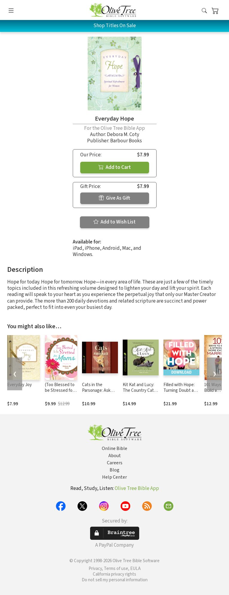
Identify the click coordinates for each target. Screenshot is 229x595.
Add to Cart (114, 167)
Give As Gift (114, 198)
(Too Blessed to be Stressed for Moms (60, 390)
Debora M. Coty (123, 134)
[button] (204, 11)
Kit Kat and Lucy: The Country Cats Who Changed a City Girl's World (139, 393)
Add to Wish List (114, 222)
